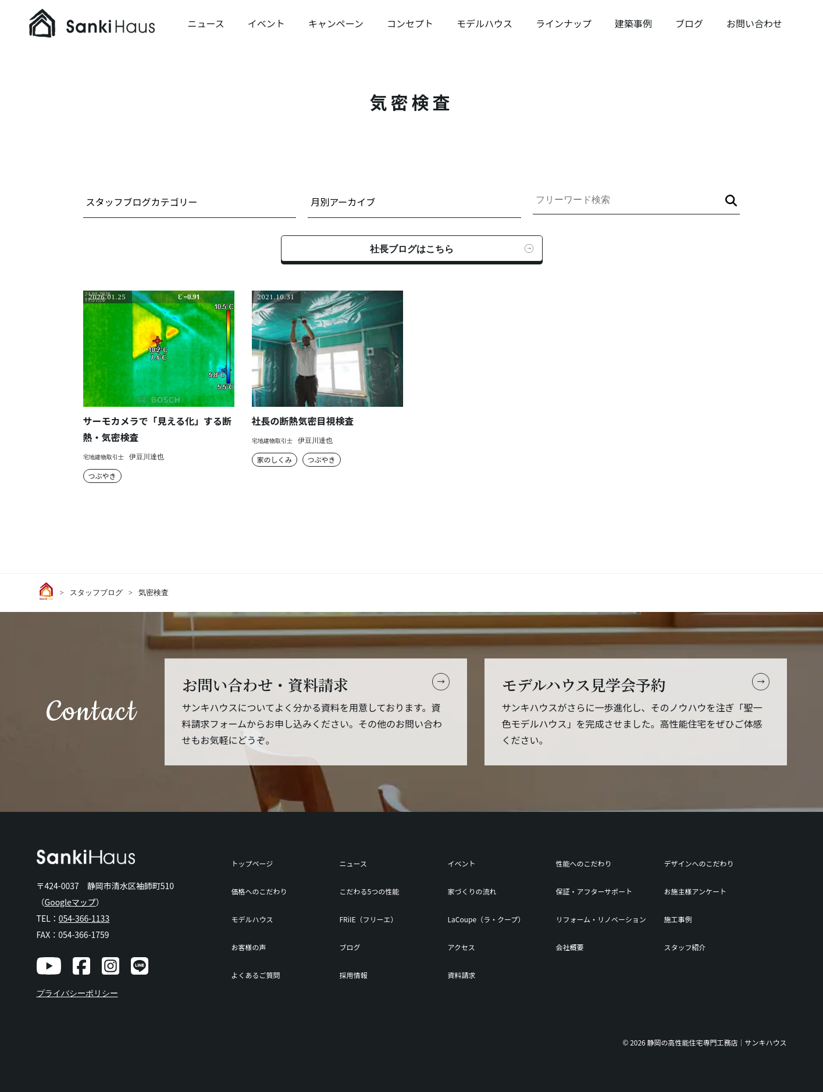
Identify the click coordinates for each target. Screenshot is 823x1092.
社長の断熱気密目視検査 (303, 421)
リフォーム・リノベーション (600, 919)
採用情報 (353, 975)
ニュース (205, 23)
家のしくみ (274, 459)
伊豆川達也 (146, 457)
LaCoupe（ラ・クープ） (486, 919)
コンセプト (410, 23)
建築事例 (633, 23)
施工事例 (678, 919)
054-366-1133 (84, 918)
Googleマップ (70, 902)
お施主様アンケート (695, 891)
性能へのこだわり (583, 863)
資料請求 (461, 975)
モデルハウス (484, 23)
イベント (266, 23)
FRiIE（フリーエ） (368, 919)
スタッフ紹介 (685, 947)
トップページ (252, 863)
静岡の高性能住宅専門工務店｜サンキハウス (716, 1042)
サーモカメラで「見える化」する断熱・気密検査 (157, 429)
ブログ (689, 23)
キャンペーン (336, 23)
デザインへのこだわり (698, 863)
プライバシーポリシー (77, 993)
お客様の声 (248, 947)
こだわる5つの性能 (369, 891)
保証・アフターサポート (593, 891)
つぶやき (102, 476)
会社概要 (569, 947)
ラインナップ (564, 23)
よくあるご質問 (255, 975)
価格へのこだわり (259, 891)
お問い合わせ (754, 23)
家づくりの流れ (471, 891)
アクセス (461, 947)
